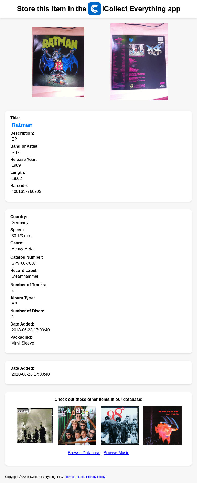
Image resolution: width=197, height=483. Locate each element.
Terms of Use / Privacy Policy (85, 477)
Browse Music (116, 453)
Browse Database (84, 453)
